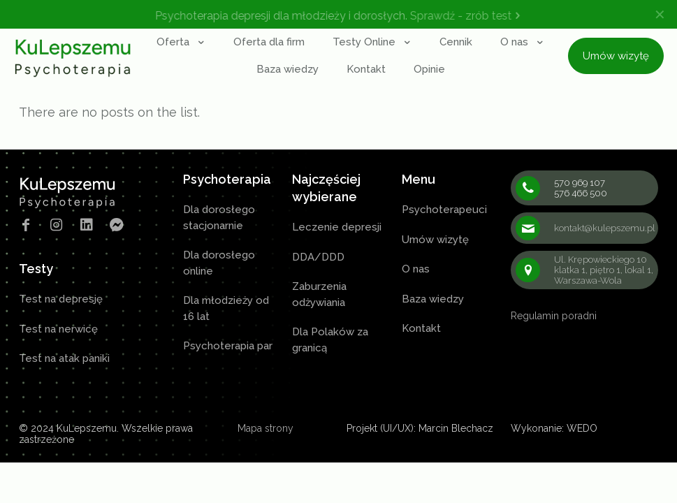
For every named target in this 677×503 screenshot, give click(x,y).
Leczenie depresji (336, 227)
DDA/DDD (318, 257)
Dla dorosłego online (219, 263)
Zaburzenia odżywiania (319, 294)
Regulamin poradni (554, 315)
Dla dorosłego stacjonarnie (219, 217)
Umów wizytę (435, 239)
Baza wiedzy (433, 299)
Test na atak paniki (64, 358)
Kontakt (421, 328)
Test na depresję (61, 299)
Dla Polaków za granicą (330, 340)
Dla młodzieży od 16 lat (226, 308)
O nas (416, 269)
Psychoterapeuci (444, 209)
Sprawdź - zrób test (468, 15)
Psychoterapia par (227, 346)
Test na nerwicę (58, 329)
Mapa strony (265, 428)
